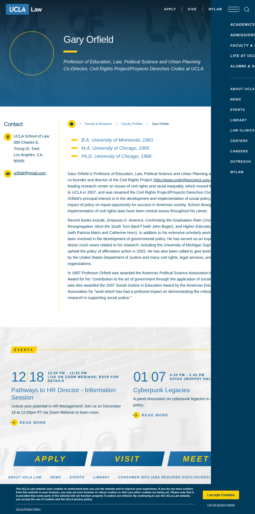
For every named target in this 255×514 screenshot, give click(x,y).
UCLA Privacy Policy (28, 509)
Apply (160, 9)
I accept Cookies (221, 495)
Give (182, 9)
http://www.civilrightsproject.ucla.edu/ (186, 180)
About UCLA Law (25, 477)
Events (77, 477)
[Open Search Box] (246, 9)
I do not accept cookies (221, 504)
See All (234, 350)
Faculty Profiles (131, 123)
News (55, 477)
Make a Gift (231, 477)
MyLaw (205, 9)
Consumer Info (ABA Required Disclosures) (164, 477)
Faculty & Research (98, 123)
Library (101, 477)
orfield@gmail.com (30, 173)
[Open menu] (231, 9)
